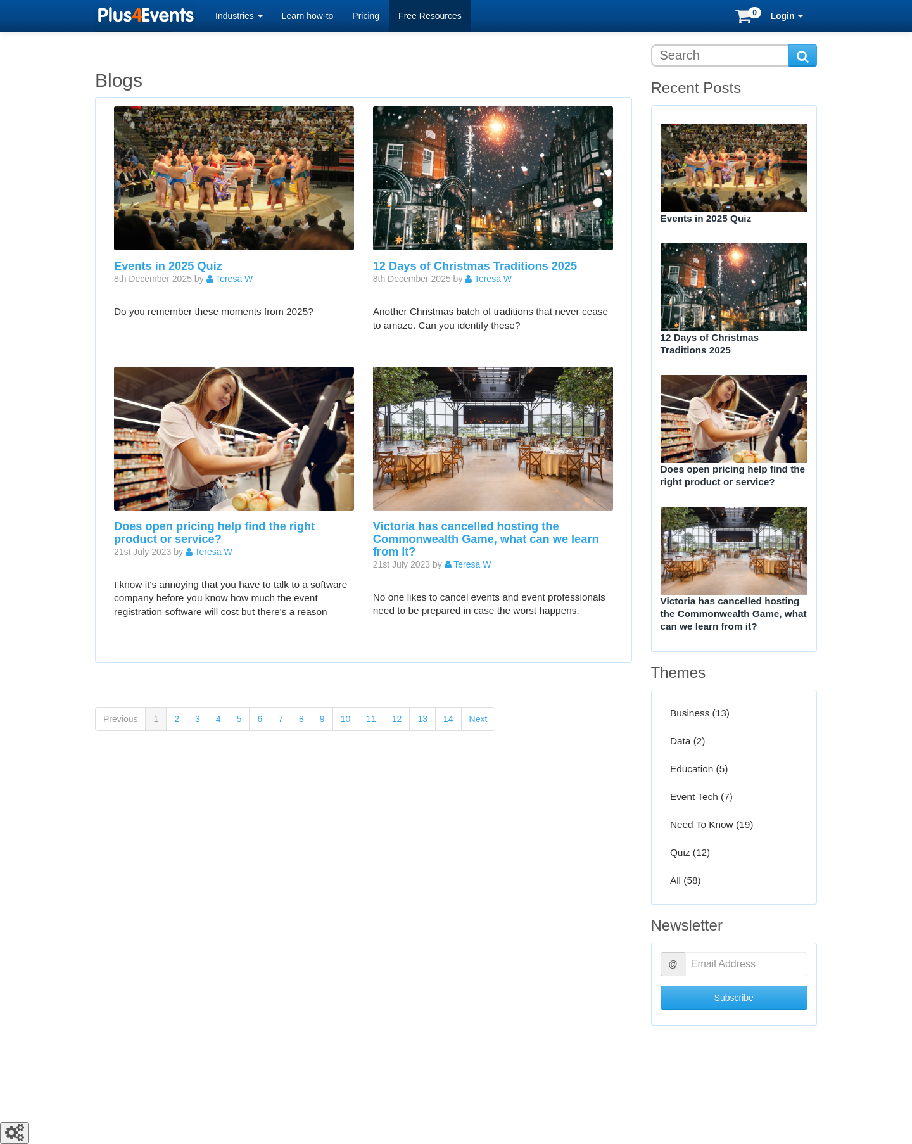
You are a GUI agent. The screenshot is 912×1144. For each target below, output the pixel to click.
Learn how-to (308, 16)
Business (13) (700, 713)
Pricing (365, 16)
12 (397, 719)
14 (448, 719)
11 (371, 719)
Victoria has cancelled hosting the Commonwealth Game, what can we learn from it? (486, 539)
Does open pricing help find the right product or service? (214, 532)
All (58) (685, 880)
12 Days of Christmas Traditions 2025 (475, 266)
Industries (239, 16)
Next (478, 719)
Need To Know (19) (711, 825)
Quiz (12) (690, 853)
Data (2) (688, 740)
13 (422, 719)
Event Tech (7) (701, 796)
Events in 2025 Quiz (168, 266)
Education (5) (699, 768)
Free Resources (430, 16)
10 (346, 719)
